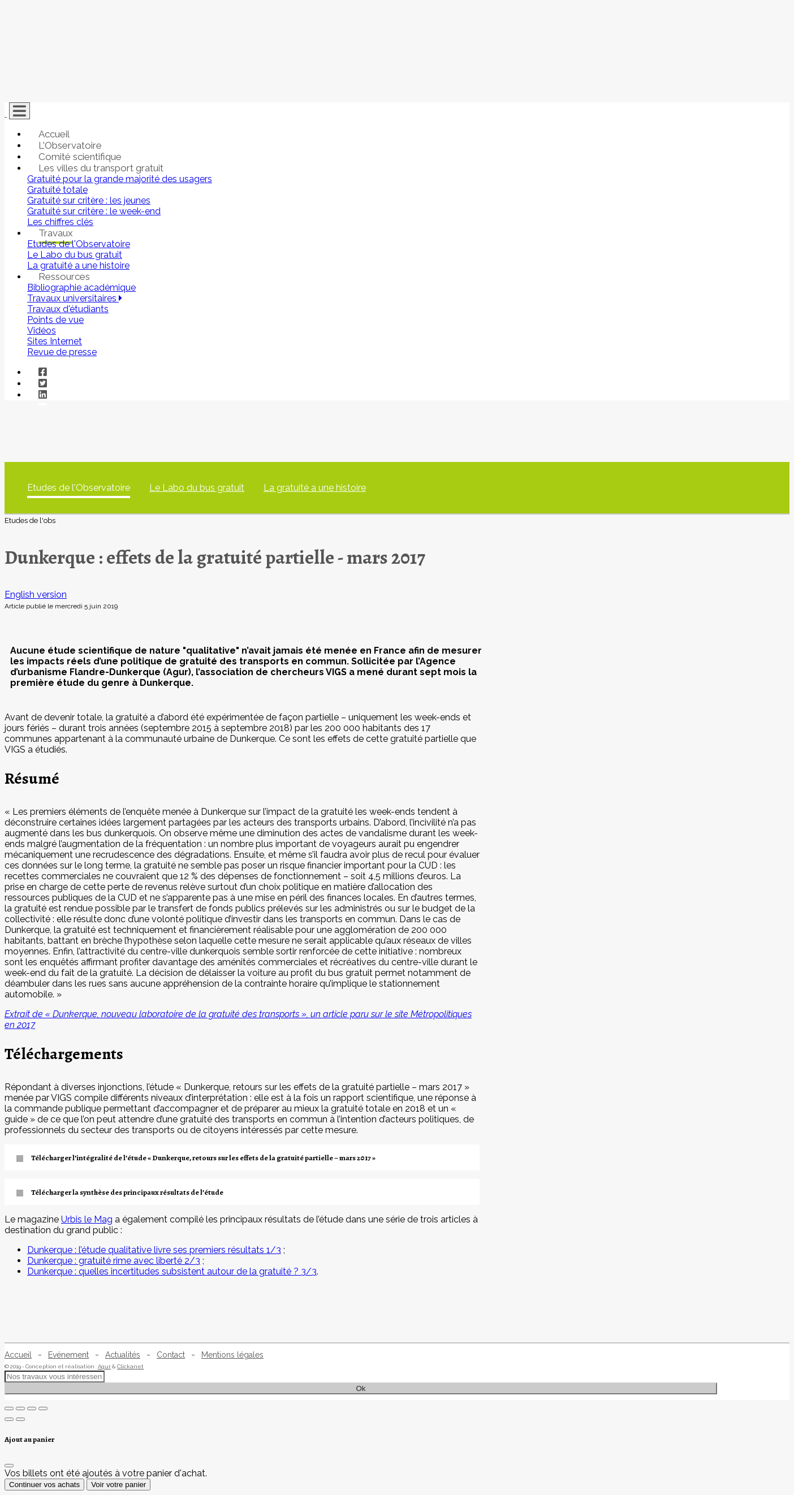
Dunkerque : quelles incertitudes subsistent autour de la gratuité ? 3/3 (172, 1271)
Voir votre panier (118, 1484)
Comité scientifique (80, 156)
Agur (104, 1366)
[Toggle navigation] (19, 110)
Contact (171, 1354)
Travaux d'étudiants (68, 309)
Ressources (64, 276)
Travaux (55, 233)
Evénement (68, 1354)
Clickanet (130, 1366)
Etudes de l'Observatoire (78, 487)
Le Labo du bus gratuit (196, 487)
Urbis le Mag (87, 1219)
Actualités (122, 1354)
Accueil (54, 134)
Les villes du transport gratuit (100, 168)
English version (36, 594)
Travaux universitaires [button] (74, 298)
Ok (360, 1388)
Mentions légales (232, 1354)
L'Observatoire (70, 145)
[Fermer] (9, 1465)
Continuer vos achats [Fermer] (44, 1484)
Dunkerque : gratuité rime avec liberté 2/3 (113, 1260)
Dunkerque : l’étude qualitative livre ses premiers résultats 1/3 (154, 1250)
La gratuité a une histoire (315, 487)
